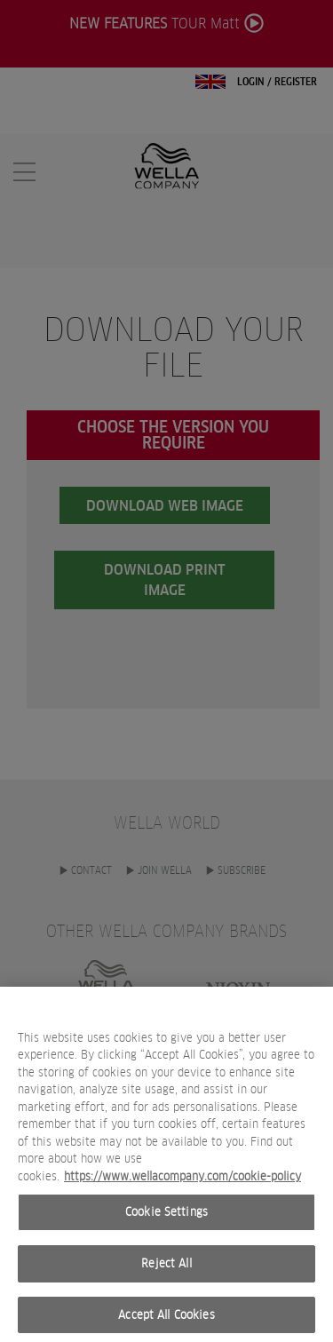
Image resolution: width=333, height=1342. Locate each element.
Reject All (166, 1270)
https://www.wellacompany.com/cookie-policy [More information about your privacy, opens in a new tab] (182, 1183)
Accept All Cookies (166, 1322)
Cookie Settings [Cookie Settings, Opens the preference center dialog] (166, 1219)
